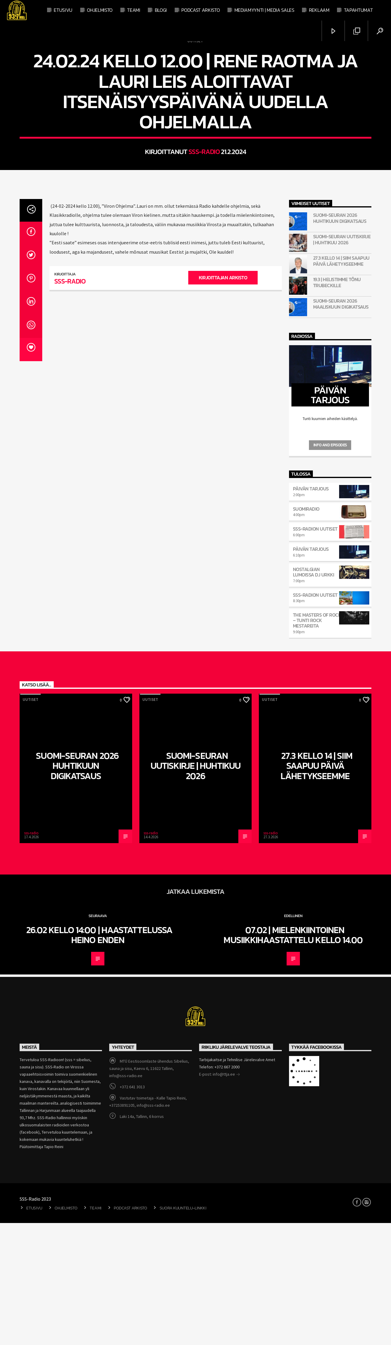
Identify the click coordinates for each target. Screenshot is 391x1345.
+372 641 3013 (132, 1209)
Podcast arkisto (200, 10)
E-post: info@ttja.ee (219, 1196)
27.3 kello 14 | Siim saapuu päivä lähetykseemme (341, 383)
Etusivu (63, 10)
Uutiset (195, 101)
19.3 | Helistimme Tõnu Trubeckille (337, 404)
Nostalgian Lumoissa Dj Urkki (313, 694)
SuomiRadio (306, 630)
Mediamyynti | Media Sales (264, 10)
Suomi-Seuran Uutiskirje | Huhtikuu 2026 (342, 361)
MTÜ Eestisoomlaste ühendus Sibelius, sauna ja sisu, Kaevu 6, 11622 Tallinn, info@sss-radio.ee (149, 1190)
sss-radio (204, 212)
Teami (133, 10)
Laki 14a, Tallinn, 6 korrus (142, 1238)
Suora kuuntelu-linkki (183, 1330)
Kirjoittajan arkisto (223, 399)
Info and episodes (330, 567)
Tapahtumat (358, 10)
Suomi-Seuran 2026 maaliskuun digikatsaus (341, 426)
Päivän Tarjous (311, 610)
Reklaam (319, 10)
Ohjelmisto (100, 10)
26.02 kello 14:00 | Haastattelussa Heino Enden (97, 1057)
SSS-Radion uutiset (315, 650)
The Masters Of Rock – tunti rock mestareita (317, 742)
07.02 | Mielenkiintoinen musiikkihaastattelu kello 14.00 (293, 1057)
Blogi (161, 10)
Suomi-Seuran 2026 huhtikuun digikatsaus (340, 340)
